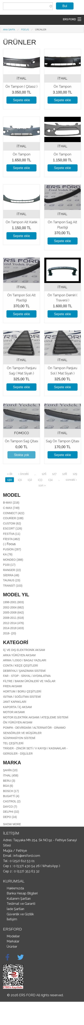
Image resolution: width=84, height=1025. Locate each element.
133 (40, 479)
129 (75, 473)
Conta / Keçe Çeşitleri (20, 665)
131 (20, 479)
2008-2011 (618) (13, 617)
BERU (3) (9, 780)
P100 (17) (9, 564)
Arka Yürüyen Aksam (19, 655)
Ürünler (40, 29)
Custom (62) (12, 523)
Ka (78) (7, 554)
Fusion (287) (12, 549)
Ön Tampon (62, 86)
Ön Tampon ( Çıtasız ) (21, 86)
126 (44, 473)
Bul (64, 6)
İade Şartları (15, 909)
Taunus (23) (11, 580)
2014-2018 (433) (13, 628)
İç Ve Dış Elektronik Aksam (24, 650)
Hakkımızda (15, 888)
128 (64, 473)
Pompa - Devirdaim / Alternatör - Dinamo (34, 727)
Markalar (13, 941)
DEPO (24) (10, 817)
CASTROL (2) (12, 801)
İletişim (12, 919)
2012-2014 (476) (13, 623)
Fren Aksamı (12, 686)
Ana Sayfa (9, 29)
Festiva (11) (11, 533)
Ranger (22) (12, 570)
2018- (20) (9, 633)
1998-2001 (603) (13, 602)
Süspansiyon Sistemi (19, 738)
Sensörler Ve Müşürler (22, 733)
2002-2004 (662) (13, 607)
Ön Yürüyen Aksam (17, 722)
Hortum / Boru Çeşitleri (22, 691)
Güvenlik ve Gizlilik (20, 914)
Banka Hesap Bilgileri (22, 893)
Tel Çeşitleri (13, 743)
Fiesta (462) (11, 539)
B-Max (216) (11, 502)
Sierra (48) (11, 575)
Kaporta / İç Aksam (17, 707)
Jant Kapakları (14, 701)
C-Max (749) (11, 507)
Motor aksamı (14, 712)
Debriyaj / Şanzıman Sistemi (24, 670)
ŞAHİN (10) (10, 770)
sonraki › (71, 479)
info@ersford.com (26, 856)
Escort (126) (12, 528)
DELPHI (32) (11, 811)
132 (30, 479)
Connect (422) (13, 513)
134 (50, 479)
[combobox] (28, 6)
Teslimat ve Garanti (21, 904)
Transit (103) (12, 585)
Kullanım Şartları (19, 899)
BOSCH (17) (11, 791)
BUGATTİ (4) (11, 796)
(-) (5, 544)
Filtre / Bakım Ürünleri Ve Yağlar (29, 681)
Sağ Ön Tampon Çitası (62, 441)
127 (54, 473)
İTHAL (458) (10, 775)
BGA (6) (8, 785)
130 (9, 479)
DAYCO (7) (10, 806)
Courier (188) (13, 518)
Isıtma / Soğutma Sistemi (22, 696)
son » (42, 485)
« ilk (9, 473)
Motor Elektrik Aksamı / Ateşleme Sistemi (35, 717)
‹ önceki (23, 473)
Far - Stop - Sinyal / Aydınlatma (27, 675)
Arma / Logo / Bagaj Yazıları (24, 660)
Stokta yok (21, 455)
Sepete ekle (21, 100)
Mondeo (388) (13, 559)
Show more (12, 824)
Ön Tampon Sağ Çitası (21, 441)
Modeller (13, 936)
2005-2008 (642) (13, 612)
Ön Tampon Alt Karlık (21, 222)
